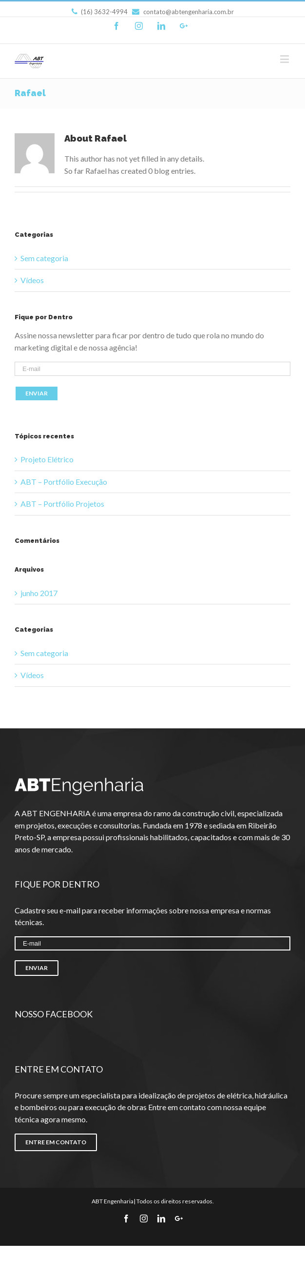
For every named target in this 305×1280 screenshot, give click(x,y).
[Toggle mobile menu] (285, 59)
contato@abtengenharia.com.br (183, 12)
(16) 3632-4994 (100, 12)
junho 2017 (38, 593)
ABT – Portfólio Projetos (62, 503)
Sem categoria (44, 258)
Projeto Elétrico (47, 459)
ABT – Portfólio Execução (63, 481)
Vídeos (32, 280)
